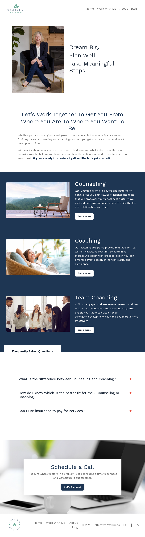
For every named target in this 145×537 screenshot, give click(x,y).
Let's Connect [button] (72, 487)
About (124, 8)
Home (90, 8)
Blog (134, 8)
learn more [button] (84, 216)
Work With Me (106, 8)
